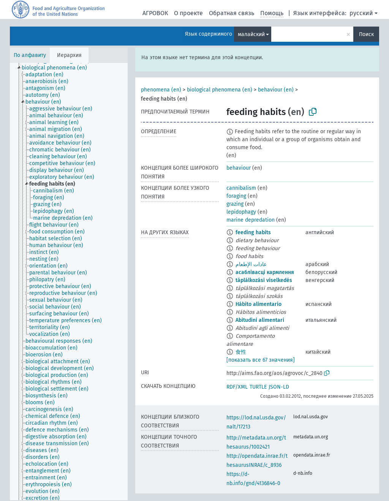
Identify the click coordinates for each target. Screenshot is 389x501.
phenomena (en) (161, 90)
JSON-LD (279, 387)
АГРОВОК (155, 13)
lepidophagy (241, 212)
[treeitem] (57, 68)
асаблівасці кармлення (265, 272)
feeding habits (253, 232)
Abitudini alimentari (260, 320)
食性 (241, 352)
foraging (236, 196)
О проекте (188, 13)
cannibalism (241, 188)
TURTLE (258, 387)
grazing (235, 204)
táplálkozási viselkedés (264, 280)
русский (361, 13)
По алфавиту (30, 55)
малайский (251, 34)
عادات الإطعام (251, 264)
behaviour (238, 168)
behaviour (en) (276, 90)
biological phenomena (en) (219, 90)
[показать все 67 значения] (260, 360)
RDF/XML (237, 387)
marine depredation (250, 220)
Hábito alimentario (258, 304)
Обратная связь (231, 13)
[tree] (69, 281)
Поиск (366, 34)
